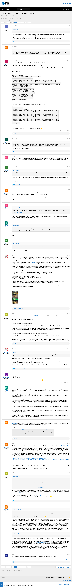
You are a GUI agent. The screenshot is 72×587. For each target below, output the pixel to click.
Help (63, 577)
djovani (6, 558)
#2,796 (68, 421)
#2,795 (68, 386)
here (40, 258)
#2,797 (68, 443)
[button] (2, 9)
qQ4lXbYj (6, 50)
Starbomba (6, 225)
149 (25, 22)
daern (6, 317)
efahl (6, 29)
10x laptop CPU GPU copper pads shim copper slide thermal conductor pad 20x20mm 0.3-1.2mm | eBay (40, 429)
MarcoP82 (6, 390)
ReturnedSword (5, 15)
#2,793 (68, 348)
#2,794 (68, 373)
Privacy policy (59, 577)
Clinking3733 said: (16, 509)
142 (21, 22)
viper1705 (6, 170)
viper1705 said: (16, 207)
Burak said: (15, 29)
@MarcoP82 (14, 423)
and (17, 184)
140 (15, 22)
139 (13, 22)
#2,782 (68, 46)
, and (19, 368)
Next (28, 22)
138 (10, 22)
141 (18, 22)
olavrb (6, 424)
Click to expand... (41, 487)
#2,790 (68, 239)
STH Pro (3, 577)
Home (66, 577)
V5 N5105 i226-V (35, 315)
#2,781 (68, 25)
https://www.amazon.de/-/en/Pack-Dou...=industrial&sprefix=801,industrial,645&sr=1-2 (31, 458)
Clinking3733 (6, 476)
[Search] (20, 9)
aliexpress (38, 495)
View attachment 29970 (17, 212)
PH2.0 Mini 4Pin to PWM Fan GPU (43, 542)
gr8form (6, 159)
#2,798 (68, 472)
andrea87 (6, 259)
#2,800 (68, 554)
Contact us (48, 577)
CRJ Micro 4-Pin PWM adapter (18, 492)
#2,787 (68, 189)
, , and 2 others (20, 308)
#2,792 (68, 313)
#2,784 (68, 138)
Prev (4, 22)
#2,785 (68, 156)
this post (34, 262)
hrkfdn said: (15, 49)
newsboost (6, 447)
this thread (26, 498)
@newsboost (15, 498)
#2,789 (68, 221)
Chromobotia (6, 193)
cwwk (35, 376)
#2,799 (68, 505)
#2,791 (68, 255)
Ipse (6, 64)
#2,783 (68, 60)
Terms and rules (53, 577)
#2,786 (68, 166)
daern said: (15, 352)
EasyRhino (6, 142)
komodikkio (6, 377)
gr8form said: (15, 170)
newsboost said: (16, 476)
